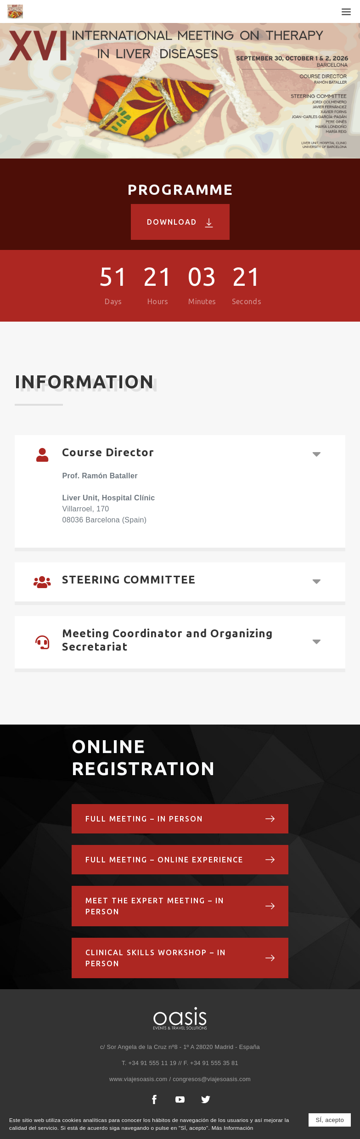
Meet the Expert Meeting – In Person (180, 906)
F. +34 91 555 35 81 (210, 1063)
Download (180, 222)
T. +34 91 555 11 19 (149, 1063)
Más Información (232, 1129)
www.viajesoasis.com (138, 1079)
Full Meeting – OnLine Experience (180, 859)
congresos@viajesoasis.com (212, 1079)
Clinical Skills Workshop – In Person (180, 958)
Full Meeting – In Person (180, 818)
